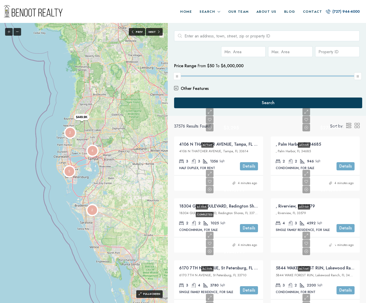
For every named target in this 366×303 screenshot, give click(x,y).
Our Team (238, 11)
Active (207, 145)
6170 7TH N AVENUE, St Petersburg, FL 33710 (222, 268)
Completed (204, 214)
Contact (312, 11)
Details (249, 166)
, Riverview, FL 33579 (295, 206)
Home (186, 11)
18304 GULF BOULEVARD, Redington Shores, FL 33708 (230, 206)
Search (207, 11)
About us (266, 11)
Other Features (191, 88)
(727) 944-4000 (343, 11)
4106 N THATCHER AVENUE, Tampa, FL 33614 (222, 144)
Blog (289, 11)
